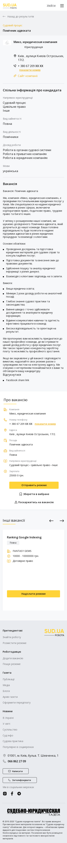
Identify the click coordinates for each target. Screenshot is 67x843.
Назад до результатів (20, 16)
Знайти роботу (12, 637)
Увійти (51, 5)
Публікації (9, 679)
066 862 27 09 (14, 761)
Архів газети (10, 697)
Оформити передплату (17, 702)
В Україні (8, 717)
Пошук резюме (12, 664)
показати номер (30, 70)
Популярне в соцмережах (18, 747)
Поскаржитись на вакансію (34, 502)
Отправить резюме (34, 485)
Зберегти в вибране (34, 494)
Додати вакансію (13, 658)
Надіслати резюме (33, 593)
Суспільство (10, 729)
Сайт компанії (28, 76)
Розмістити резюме (14, 643)
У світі (6, 723)
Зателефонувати (21, 780)
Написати (17, 771)
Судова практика (13, 741)
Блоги (6, 691)
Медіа (6, 685)
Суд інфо (8, 735)
